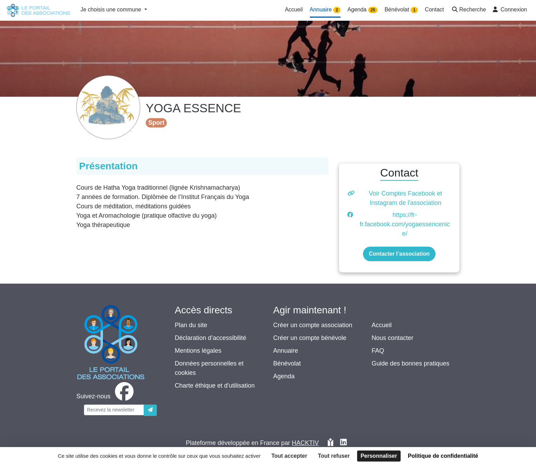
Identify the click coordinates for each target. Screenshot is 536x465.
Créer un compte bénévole (309, 337)
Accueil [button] (294, 9)
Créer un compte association (312, 325)
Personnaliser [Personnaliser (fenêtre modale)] (379, 456)
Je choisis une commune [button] (111, 9)
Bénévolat (287, 363)
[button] (468, 10)
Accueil (382, 325)
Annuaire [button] (325, 10)
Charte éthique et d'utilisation (215, 385)
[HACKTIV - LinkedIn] (343, 443)
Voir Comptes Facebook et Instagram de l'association (405, 198)
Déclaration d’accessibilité (210, 337)
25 (373, 10)
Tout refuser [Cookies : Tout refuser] (334, 456)
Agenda (284, 376)
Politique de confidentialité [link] (443, 456)
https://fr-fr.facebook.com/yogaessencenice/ (405, 224)
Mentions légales (198, 350)
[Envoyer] (150, 410)
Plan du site (191, 325)
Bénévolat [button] (401, 10)
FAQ (378, 350)
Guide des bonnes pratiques (410, 363)
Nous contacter (392, 337)
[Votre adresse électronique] (114, 410)
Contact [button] (434, 9)
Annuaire (285, 350)
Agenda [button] (362, 10)
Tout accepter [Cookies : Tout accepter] (289, 456)
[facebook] (106, 396)
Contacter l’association (399, 254)
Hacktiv (305, 442)
